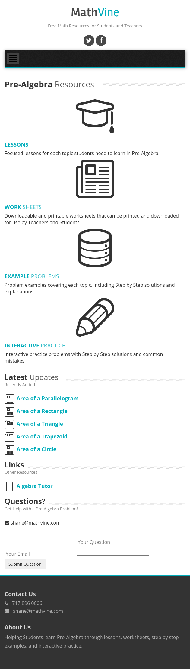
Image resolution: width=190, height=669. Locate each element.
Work (23, 207)
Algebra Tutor (29, 486)
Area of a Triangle (34, 423)
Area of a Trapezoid (36, 436)
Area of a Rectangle (36, 411)
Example (32, 276)
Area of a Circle (30, 449)
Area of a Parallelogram (42, 398)
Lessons (16, 144)
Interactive (35, 345)
